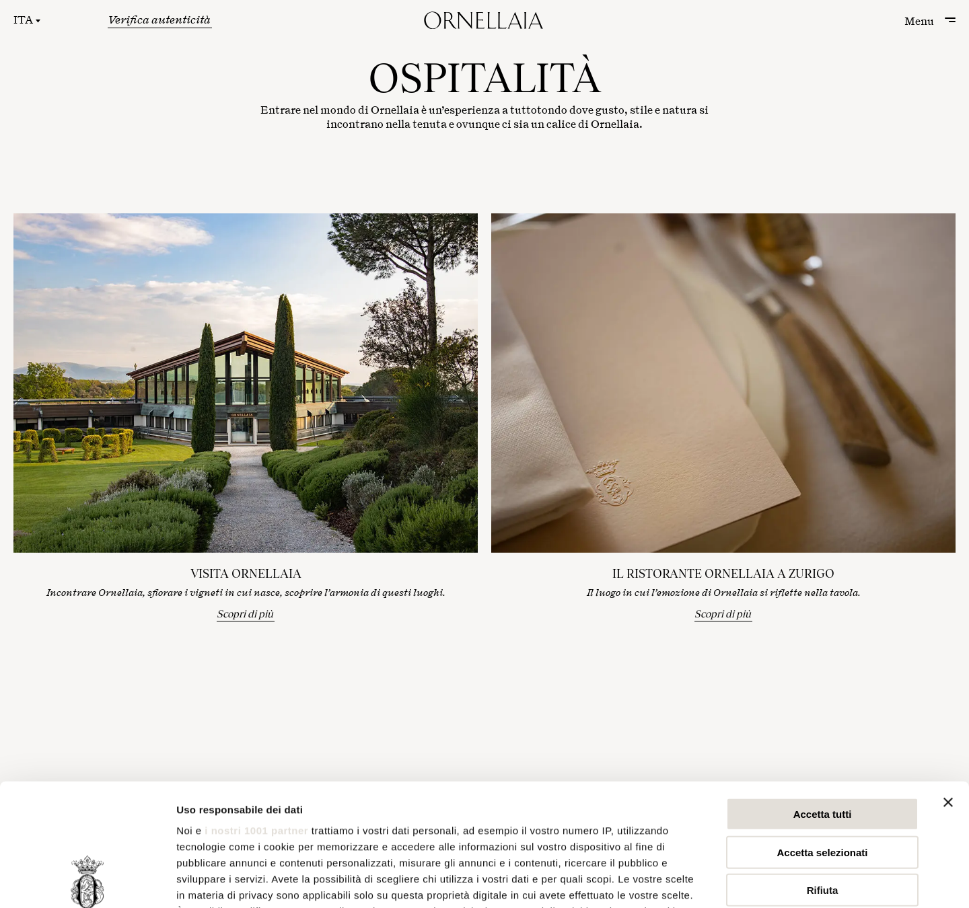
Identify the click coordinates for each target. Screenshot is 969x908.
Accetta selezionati (822, 737)
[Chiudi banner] (948, 688)
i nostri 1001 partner (256, 716)
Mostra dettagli (708, 881)
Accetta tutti (822, 700)
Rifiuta (822, 776)
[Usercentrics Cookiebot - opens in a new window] (87, 882)
